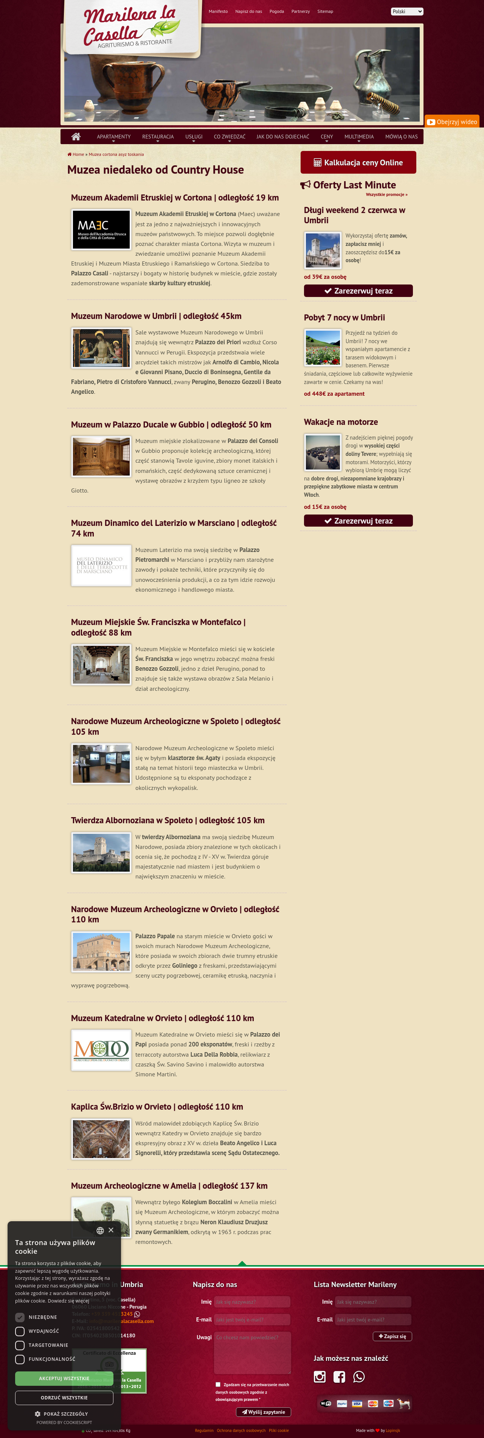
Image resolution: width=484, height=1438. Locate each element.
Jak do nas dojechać (283, 136)
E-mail (204, 1319)
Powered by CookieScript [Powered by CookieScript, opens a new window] (64, 1422)
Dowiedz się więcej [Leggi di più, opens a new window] (68, 1301)
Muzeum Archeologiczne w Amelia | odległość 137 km (169, 1185)
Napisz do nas (248, 11)
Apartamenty (113, 136)
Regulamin (205, 1430)
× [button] (110, 1230)
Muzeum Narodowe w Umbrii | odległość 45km (156, 315)
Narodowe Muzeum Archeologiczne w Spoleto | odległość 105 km (176, 726)
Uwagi (204, 1337)
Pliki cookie (279, 1430)
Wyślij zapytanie (263, 1411)
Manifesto (218, 11)
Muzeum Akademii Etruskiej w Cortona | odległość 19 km (175, 197)
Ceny (327, 136)
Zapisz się (392, 1336)
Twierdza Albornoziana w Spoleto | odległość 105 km (168, 820)
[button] (64, 1414)
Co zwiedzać (229, 136)
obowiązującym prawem (237, 1399)
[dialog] (64, 1325)
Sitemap (325, 11)
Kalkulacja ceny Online (358, 162)
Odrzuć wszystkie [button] (64, 1397)
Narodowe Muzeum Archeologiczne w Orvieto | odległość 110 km (175, 914)
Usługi (194, 136)
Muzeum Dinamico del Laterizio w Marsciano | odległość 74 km (173, 527)
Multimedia (359, 136)
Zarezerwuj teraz (358, 290)
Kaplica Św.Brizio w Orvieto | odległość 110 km (157, 1106)
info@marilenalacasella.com (121, 1321)
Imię (206, 1301)
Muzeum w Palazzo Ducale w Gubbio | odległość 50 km (171, 424)
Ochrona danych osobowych (242, 1430)
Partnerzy (301, 11)
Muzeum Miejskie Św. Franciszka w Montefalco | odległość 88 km (158, 626)
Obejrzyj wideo (452, 122)
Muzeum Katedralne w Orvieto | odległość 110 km (162, 1017)
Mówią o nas (401, 136)
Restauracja (158, 136)
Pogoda (277, 11)
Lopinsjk (393, 1430)
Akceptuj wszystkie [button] (64, 1378)
